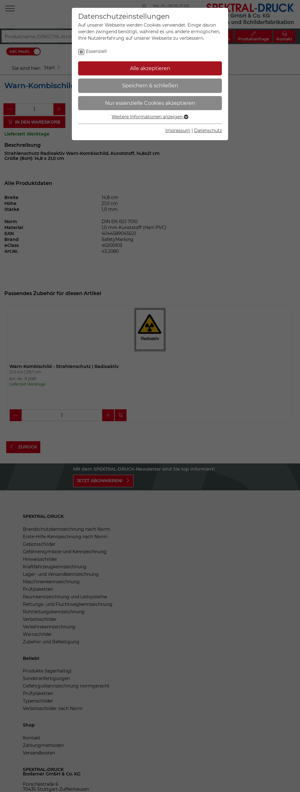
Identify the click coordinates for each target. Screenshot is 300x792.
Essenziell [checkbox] (96, 51)
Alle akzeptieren (150, 68)
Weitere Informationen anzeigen (150, 117)
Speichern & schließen (150, 86)
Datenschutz (208, 130)
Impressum (177, 130)
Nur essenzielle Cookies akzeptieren (150, 103)
